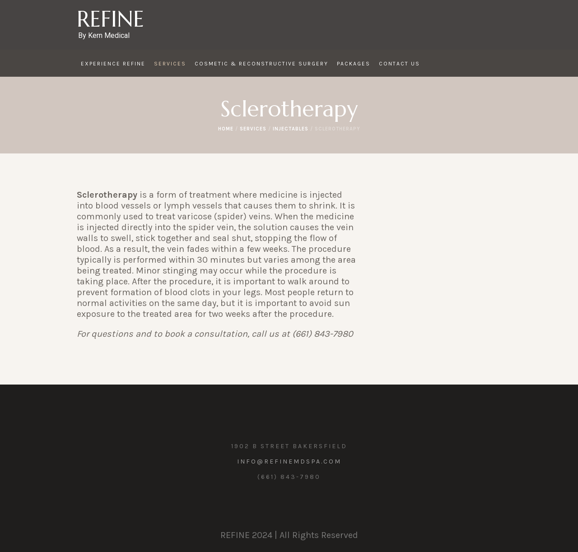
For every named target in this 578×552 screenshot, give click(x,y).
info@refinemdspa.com (289, 461)
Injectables (290, 129)
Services (253, 129)
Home (225, 129)
